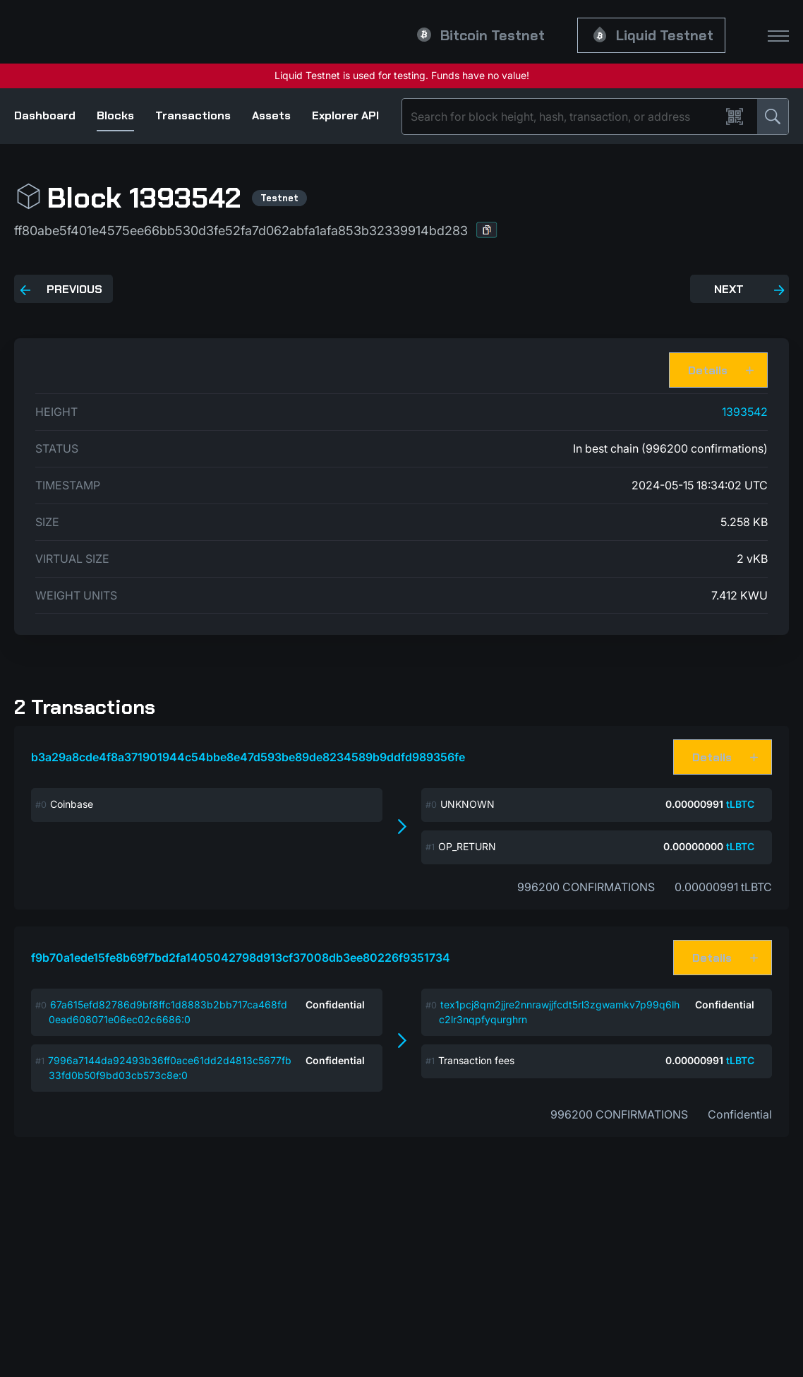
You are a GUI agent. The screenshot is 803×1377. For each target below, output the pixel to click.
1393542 (745, 412)
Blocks (115, 115)
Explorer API (345, 115)
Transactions (193, 115)
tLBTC (740, 804)
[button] (486, 230)
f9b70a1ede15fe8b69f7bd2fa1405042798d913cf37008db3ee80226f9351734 (240, 957)
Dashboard (45, 115)
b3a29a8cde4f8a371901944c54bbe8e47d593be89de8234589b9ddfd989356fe (248, 757)
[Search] (564, 116)
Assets (271, 115)
